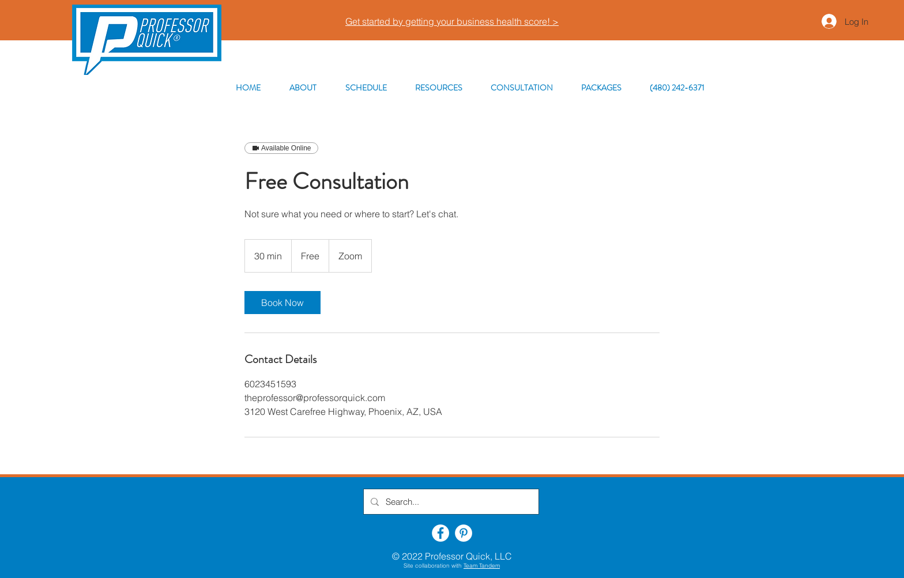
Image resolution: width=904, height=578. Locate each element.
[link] (282, 302)
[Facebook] (440, 533)
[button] (438, 88)
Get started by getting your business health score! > (452, 21)
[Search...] (450, 501)
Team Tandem (482, 565)
